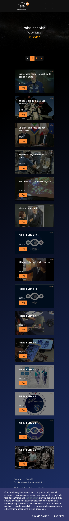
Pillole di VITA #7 (27, 369)
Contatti (29, 479)
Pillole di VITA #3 (27, 450)
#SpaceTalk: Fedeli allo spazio (34, 262)
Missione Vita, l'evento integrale (35, 181)
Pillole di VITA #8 (27, 342)
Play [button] (23, 88)
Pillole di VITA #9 (27, 316)
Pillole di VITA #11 (28, 289)
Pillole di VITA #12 (28, 235)
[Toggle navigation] (49, 6)
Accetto (59, 516)
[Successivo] (41, 58)
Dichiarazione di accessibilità (28, 482)
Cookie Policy (40, 516)
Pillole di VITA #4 (27, 423)
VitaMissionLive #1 (28, 208)
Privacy (17, 479)
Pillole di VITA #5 (27, 396)
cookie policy (31, 498)
